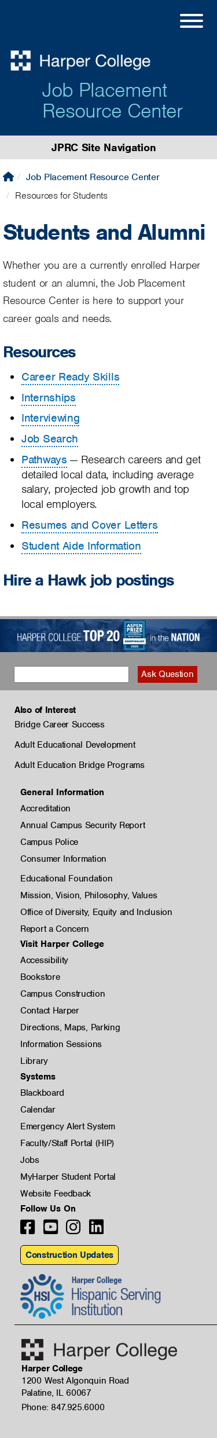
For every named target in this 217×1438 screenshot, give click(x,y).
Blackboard (42, 1093)
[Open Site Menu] (180, 22)
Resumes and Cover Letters (89, 525)
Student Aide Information (81, 546)
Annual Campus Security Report (82, 825)
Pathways (44, 459)
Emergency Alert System (67, 1126)
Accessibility (44, 960)
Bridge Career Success (59, 724)
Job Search (49, 438)
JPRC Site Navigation (104, 147)
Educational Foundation (66, 878)
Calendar (38, 1109)
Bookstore (40, 977)
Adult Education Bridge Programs (79, 765)
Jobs (29, 1160)
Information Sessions (61, 1044)
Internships (48, 397)
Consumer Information (63, 859)
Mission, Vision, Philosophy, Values (88, 895)
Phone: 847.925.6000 (62, 1407)
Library (34, 1061)
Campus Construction (62, 994)
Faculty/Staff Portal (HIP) (67, 1143)
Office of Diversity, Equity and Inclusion (96, 912)
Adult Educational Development (74, 745)
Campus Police (49, 842)
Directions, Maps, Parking (70, 1027)
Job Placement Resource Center (112, 100)
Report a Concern (54, 929)
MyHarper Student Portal (68, 1177)
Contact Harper (49, 1010)
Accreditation (45, 808)
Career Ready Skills (70, 376)
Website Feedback (55, 1193)
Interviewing (50, 418)
